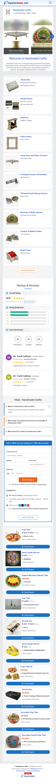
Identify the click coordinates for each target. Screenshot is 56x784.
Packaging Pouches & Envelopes (33, 174)
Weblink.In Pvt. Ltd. (36, 769)
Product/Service (11, 451)
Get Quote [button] (25, 578)
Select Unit (32, 460)
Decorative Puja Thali (29, 712)
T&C (33, 484)
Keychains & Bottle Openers (31, 212)
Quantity (8, 460)
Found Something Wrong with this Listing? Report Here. (29, 508)
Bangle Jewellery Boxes (28, 82)
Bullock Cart (24, 196)
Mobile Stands (25, 253)
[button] (20, 505)
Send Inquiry (28, 480)
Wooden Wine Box (26, 104)
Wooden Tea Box (26, 101)
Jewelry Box (25, 80)
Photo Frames (26, 137)
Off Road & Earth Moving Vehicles (34, 193)
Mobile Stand (25, 250)
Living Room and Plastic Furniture (33, 156)
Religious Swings (26, 120)
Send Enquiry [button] (28, 547)
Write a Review (29, 302)
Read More (42, 70)
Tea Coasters (25, 234)
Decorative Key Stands (43, 51)
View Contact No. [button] (28, 517)
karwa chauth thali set (30, 553)
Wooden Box (27, 621)
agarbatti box (25, 177)
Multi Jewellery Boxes (27, 85)
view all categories (28, 270)
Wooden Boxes (26, 99)
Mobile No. (9, 469)
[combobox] (10, 473)
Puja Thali (26, 530)
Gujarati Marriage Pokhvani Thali (35, 575)
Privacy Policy (42, 484)
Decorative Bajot (16, 51)
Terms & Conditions (33, 771)
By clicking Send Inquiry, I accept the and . (28, 484)
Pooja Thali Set (26, 667)
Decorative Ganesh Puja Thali (34, 735)
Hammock (24, 118)
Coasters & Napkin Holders (31, 231)
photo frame (24, 139)
